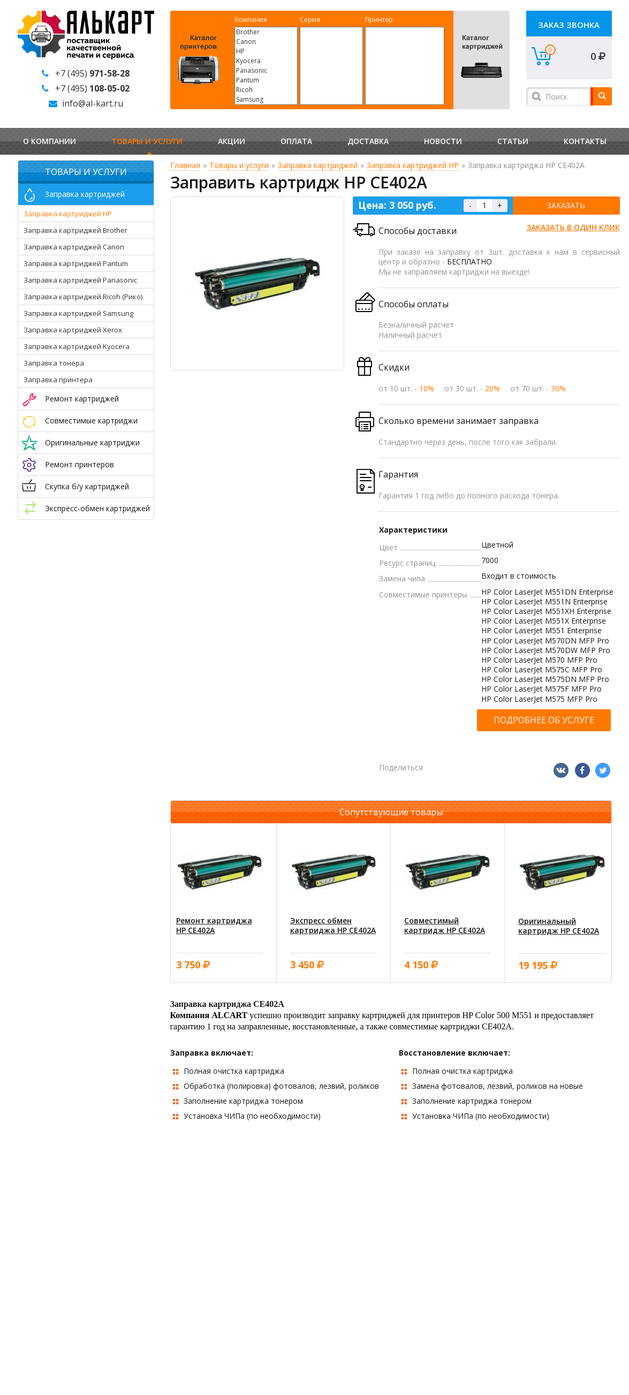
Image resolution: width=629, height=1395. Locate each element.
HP (266, 51)
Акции (231, 141)
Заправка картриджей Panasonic (80, 280)
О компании (49, 141)
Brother (266, 32)
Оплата (296, 141)
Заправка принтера (58, 379)
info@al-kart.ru (92, 103)
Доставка (368, 141)
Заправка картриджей (85, 194)
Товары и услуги (147, 141)
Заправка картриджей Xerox (73, 330)
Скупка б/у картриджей (87, 486)
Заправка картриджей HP (68, 213)
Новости (443, 141)
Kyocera (266, 61)
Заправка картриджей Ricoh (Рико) (83, 296)
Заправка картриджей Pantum (76, 263)
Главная (185, 165)
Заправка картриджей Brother (75, 230)
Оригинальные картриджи (92, 442)
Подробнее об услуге (544, 720)
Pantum (266, 80)
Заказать (566, 205)
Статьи (512, 141)
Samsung (266, 99)
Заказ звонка (569, 24)
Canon (266, 42)
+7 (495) (92, 73)
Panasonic (266, 70)
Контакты (585, 141)
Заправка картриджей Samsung (78, 313)
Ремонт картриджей (82, 398)
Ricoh (266, 90)
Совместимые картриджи (91, 420)
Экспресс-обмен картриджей (97, 508)
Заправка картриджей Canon (74, 247)
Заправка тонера (54, 363)
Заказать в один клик (573, 227)
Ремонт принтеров (79, 464)
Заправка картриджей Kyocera (77, 346)
